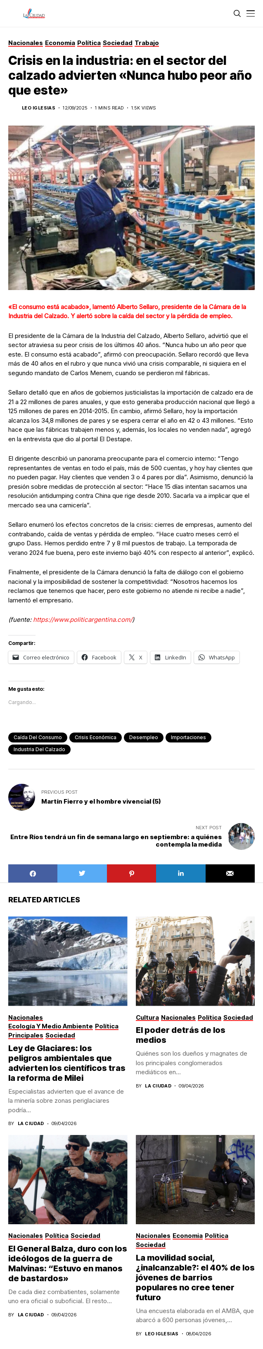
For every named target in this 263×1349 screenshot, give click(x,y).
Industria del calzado (39, 749)
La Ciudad (31, 1123)
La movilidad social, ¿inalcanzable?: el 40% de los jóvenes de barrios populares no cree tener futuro (195, 1277)
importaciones (188, 737)
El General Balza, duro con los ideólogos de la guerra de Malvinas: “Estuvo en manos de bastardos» (67, 1263)
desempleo (143, 737)
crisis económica (95, 737)
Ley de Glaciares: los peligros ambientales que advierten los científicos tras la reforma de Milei (67, 1063)
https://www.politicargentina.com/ (82, 619)
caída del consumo (38, 737)
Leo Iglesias (38, 108)
